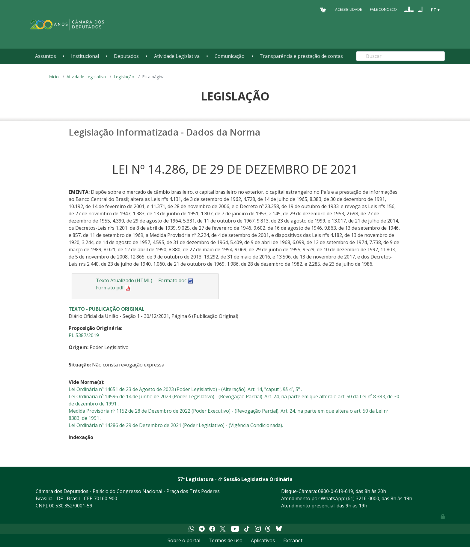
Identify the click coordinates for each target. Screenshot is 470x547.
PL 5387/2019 (84, 335)
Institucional (85, 56)
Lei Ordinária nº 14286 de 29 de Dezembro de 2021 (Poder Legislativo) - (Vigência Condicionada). (176, 425)
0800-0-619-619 (335, 491)
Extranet (292, 540)
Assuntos (45, 56)
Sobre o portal (184, 540)
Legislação (124, 76)
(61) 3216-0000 (362, 498)
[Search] (400, 56)
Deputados (126, 56)
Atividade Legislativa (177, 56)
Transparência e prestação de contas (301, 56)
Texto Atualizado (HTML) (124, 280)
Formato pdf (113, 287)
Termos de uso (225, 540)
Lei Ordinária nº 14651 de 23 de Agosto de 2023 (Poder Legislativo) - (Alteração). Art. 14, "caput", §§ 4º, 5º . (185, 389)
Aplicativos (263, 540)
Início (54, 76)
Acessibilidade (348, 9)
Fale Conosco (383, 9)
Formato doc (176, 280)
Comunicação (230, 56)
